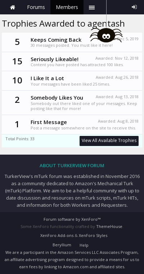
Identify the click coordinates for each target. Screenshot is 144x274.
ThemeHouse (109, 226)
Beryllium (62, 244)
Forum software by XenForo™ (72, 219)
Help (84, 245)
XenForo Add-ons (56, 235)
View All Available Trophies (109, 140)
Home (13, 7)
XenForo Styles (93, 235)
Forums (36, 7)
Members (67, 7)
